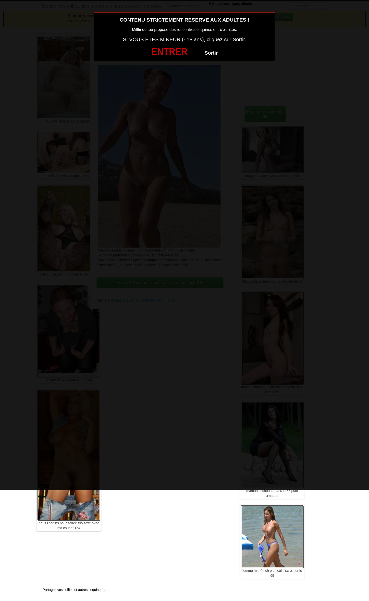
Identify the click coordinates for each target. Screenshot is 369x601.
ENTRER (169, 52)
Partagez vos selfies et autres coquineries (74, 590)
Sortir (211, 53)
